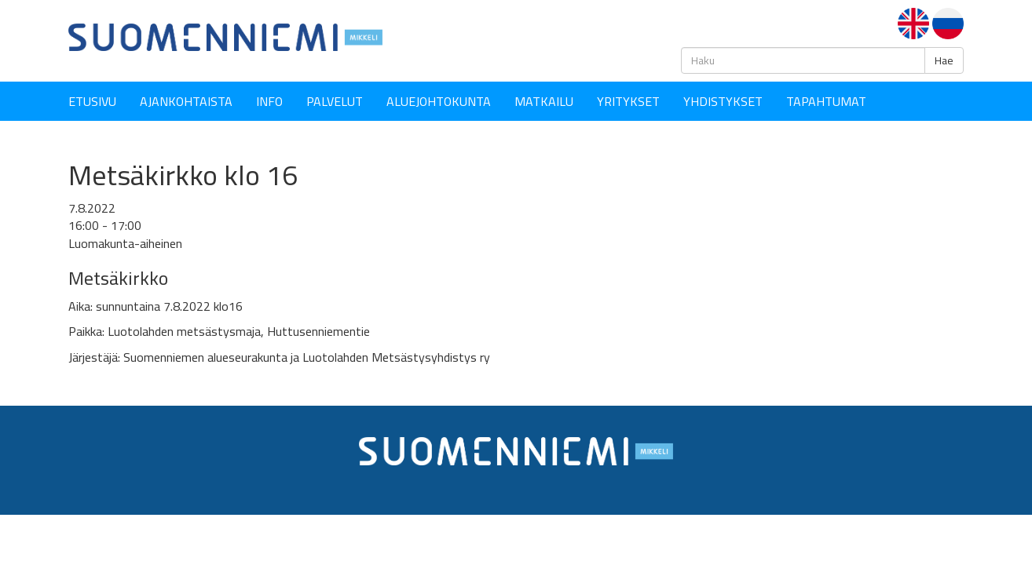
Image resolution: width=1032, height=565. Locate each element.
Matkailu (543, 101)
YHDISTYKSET (723, 101)
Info (269, 101)
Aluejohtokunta (438, 101)
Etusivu (92, 101)
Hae (944, 60)
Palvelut (334, 101)
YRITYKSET (628, 101)
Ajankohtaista (186, 101)
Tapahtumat (826, 101)
